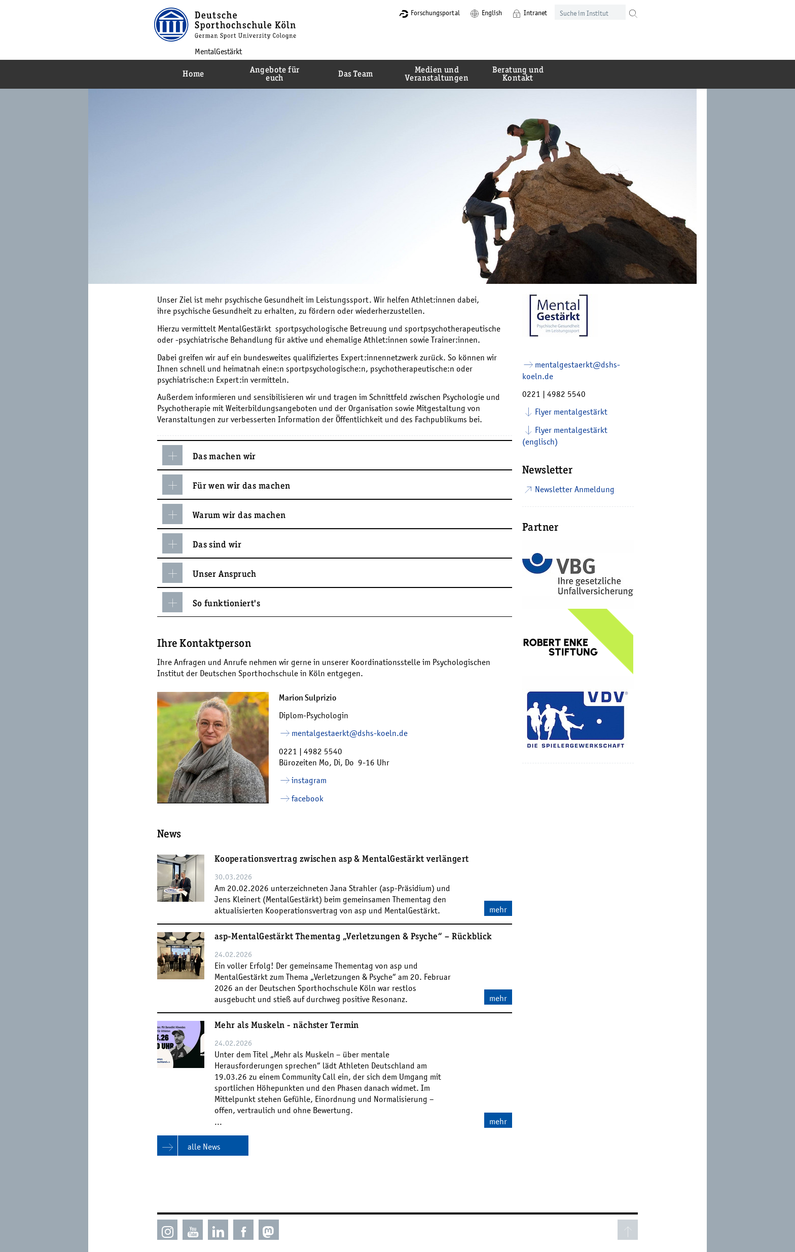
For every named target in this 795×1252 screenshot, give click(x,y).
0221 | (293, 751)
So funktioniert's (213, 602)
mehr (500, 909)
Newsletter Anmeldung (577, 489)
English (486, 13)
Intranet (529, 13)
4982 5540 (325, 751)
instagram (311, 780)
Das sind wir (203, 543)
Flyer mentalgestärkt (573, 412)
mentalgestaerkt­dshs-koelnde (352, 733)
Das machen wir (211, 455)
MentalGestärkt (223, 51)
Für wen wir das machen (228, 484)
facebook (310, 798)
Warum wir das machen (226, 514)
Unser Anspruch (211, 573)
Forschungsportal (429, 13)
